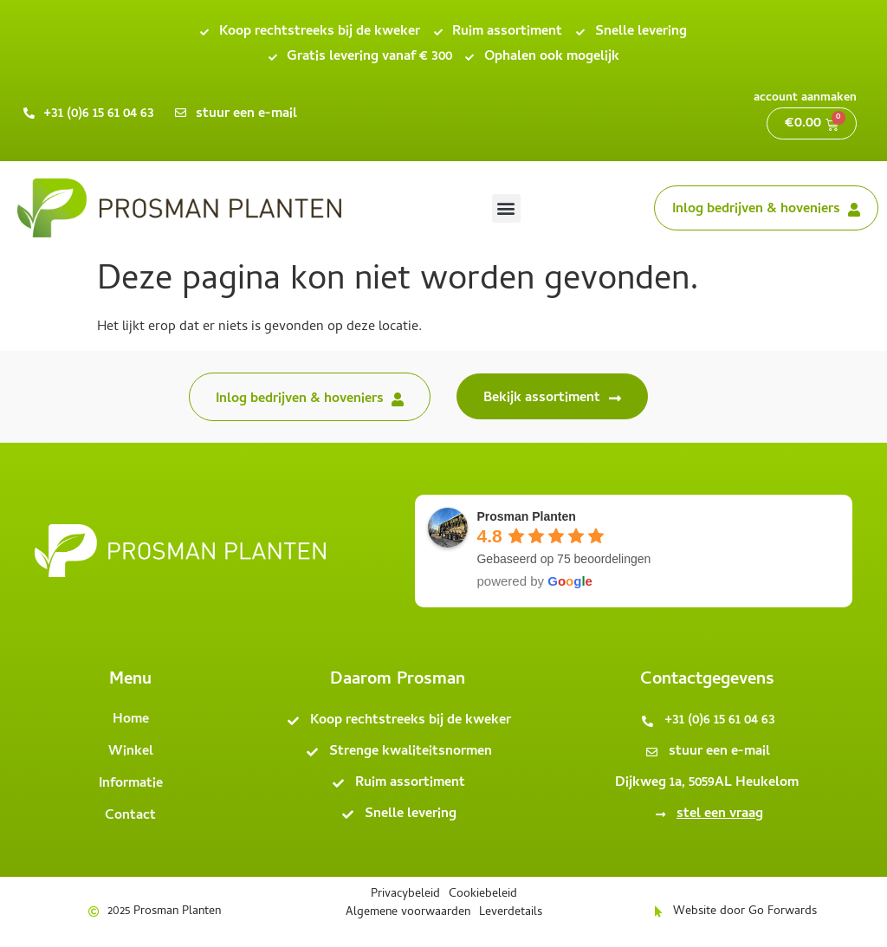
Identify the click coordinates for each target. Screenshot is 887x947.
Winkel (130, 752)
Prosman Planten (525, 516)
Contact (130, 816)
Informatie (131, 784)
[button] (506, 208)
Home (131, 720)
